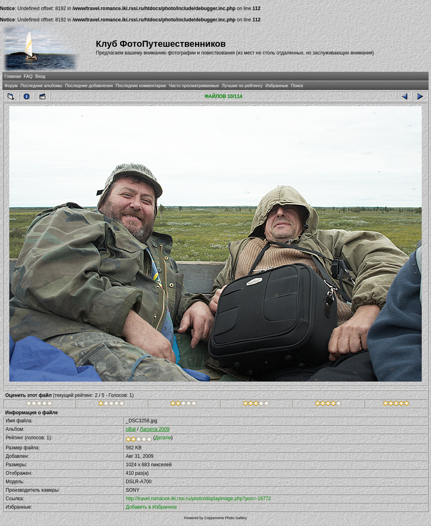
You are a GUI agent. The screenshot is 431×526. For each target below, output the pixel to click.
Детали (163, 437)
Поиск (297, 85)
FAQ (28, 76)
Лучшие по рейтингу (242, 85)
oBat (131, 429)
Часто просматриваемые (194, 85)
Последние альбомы (41, 85)
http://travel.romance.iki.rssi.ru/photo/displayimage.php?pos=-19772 (198, 498)
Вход (40, 76)
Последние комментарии (141, 85)
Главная (12, 76)
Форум (11, 85)
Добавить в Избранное (151, 507)
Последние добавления (89, 85)
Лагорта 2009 (155, 429)
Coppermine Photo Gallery (225, 518)
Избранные (276, 85)
